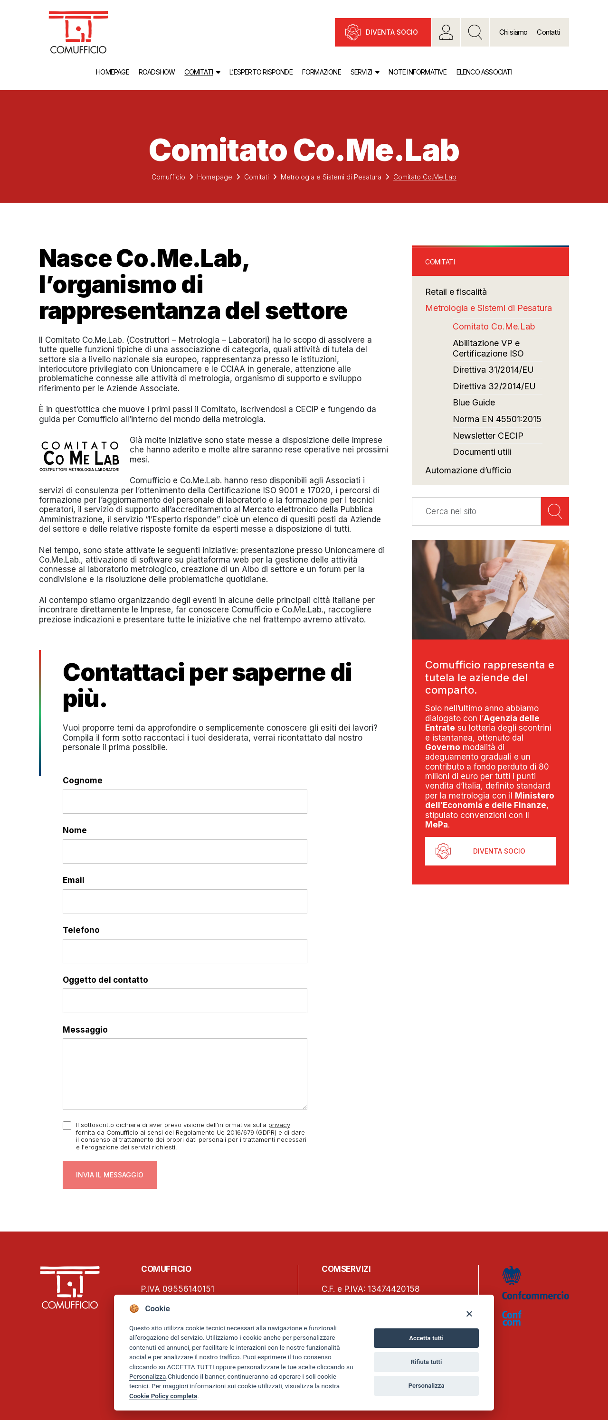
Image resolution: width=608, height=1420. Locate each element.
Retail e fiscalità (456, 292)
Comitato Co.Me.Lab (494, 326)
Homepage (112, 72)
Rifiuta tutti (426, 1361)
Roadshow (157, 72)
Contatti (548, 32)
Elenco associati (484, 72)
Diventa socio (392, 32)
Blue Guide (474, 402)
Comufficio (168, 177)
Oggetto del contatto (105, 980)
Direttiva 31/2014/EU (493, 370)
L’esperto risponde (261, 72)
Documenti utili (482, 452)
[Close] (469, 1313)
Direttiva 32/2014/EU (494, 386)
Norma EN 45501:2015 (497, 419)
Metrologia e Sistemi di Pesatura (331, 177)
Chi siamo (513, 32)
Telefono (81, 930)
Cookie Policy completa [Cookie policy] (163, 1396)
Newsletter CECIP (488, 436)
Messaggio (85, 1029)
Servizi (361, 72)
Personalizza (147, 1376)
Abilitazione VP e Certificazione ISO (488, 348)
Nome (75, 830)
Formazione (321, 72)
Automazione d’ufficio (468, 470)
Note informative (417, 72)
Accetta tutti (426, 1338)
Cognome (83, 780)
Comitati (198, 72)
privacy (279, 1124)
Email (74, 880)
